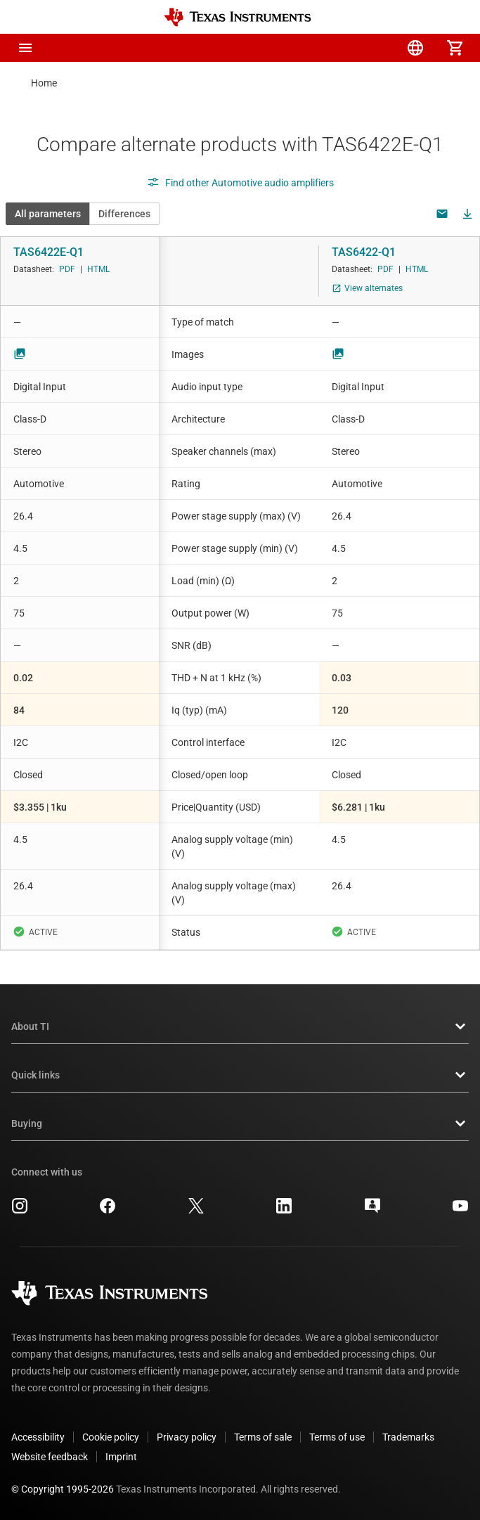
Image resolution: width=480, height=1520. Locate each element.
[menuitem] (336, 48)
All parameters (48, 213)
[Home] (237, 17)
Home (44, 83)
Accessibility (38, 1437)
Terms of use (337, 1437)
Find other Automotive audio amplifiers (240, 182)
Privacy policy (186, 1437)
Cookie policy (110, 1437)
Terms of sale (263, 1437)
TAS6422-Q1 (364, 252)
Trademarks (408, 1437)
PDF (67, 269)
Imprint (121, 1456)
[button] (25, 48)
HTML (98, 269)
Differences (124, 213)
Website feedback (49, 1456)
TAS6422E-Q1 (48, 252)
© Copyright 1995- (62, 1489)
